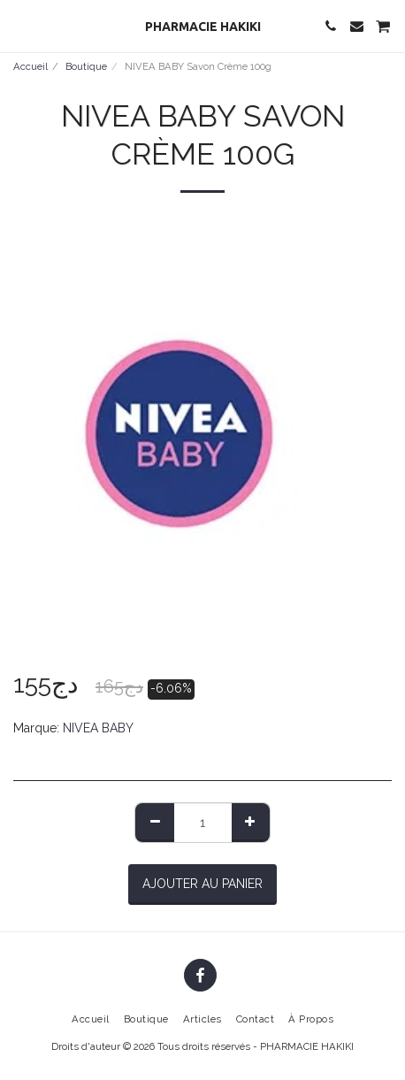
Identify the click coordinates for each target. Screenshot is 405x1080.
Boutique (86, 66)
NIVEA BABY (98, 728)
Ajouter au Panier (202, 884)
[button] (19, 25)
